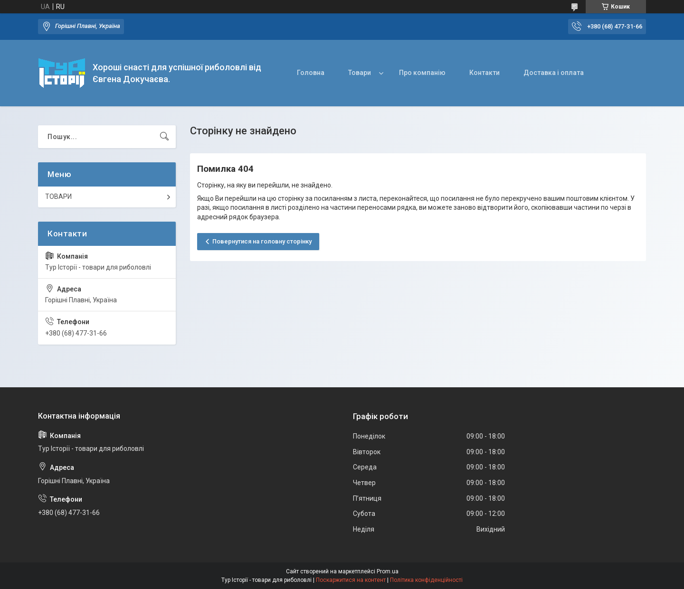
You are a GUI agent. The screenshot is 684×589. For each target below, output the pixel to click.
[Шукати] (164, 136)
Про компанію (422, 72)
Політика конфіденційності (426, 580)
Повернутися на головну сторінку (262, 241)
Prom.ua (388, 571)
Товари (359, 72)
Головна (310, 72)
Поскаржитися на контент (351, 580)
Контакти (484, 72)
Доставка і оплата (553, 72)
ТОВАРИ (58, 196)
